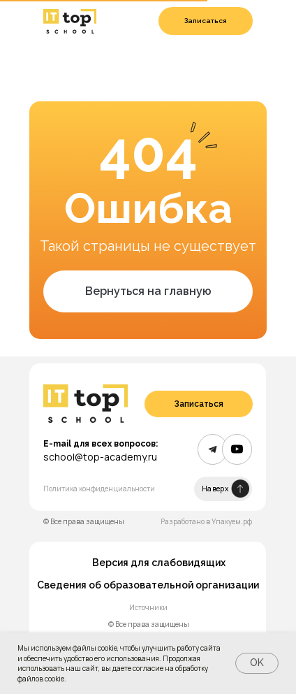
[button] (205, 21)
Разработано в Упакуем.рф (206, 521)
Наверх (215, 488)
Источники (148, 607)
